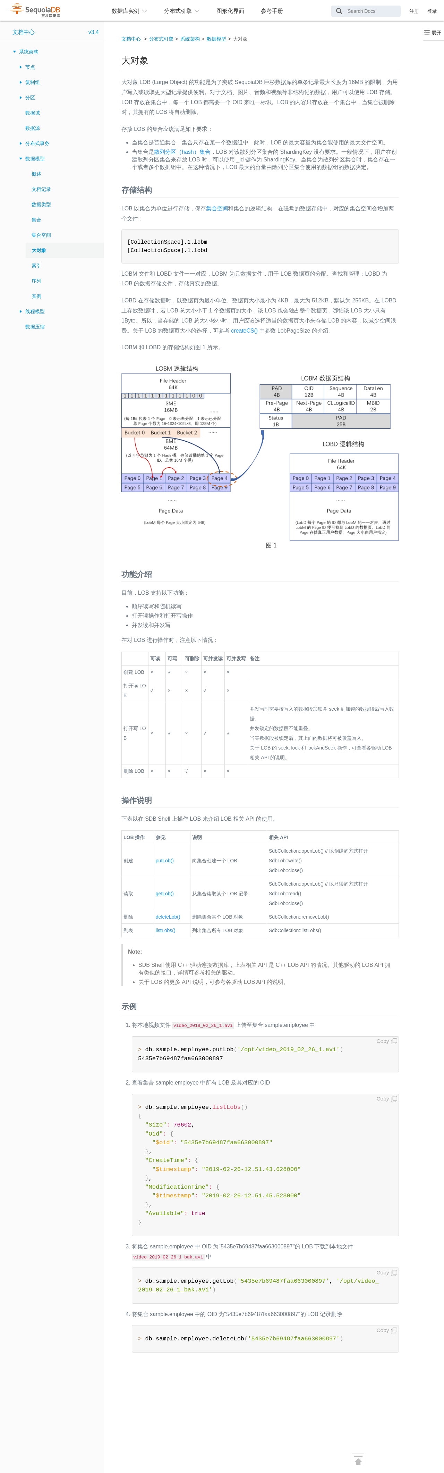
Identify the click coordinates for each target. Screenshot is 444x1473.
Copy (383, 1041)
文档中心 (23, 32)
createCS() (244, 331)
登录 (432, 11)
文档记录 (41, 189)
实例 (36, 296)
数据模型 (35, 158)
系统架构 (29, 52)
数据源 (32, 128)
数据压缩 (35, 326)
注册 (414, 11)
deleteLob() (168, 917)
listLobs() (166, 930)
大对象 (39, 250)
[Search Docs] (366, 11)
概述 (36, 174)
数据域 (32, 113)
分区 (30, 97)
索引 (36, 265)
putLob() (165, 860)
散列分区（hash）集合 (182, 152)
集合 (36, 220)
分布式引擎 (161, 39)
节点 (30, 67)
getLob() (165, 893)
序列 (36, 281)
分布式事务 (37, 143)
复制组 (32, 82)
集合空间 (41, 235)
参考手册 (272, 11)
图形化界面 (230, 11)
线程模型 (35, 311)
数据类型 (41, 204)
